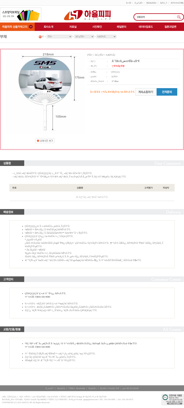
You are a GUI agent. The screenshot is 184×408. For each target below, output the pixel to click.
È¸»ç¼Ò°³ (50, 388)
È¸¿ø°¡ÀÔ (138, 3)
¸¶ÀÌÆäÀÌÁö (151, 3)
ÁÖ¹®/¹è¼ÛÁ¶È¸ (177, 3)
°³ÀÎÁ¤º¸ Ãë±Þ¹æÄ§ (76, 388)
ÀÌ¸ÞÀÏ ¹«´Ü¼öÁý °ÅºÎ (109, 388)
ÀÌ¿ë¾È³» (92, 388)
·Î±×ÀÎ (128, 3)
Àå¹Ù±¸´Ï (163, 3)
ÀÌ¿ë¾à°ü (61, 388)
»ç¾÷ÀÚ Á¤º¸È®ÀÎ (130, 388)
